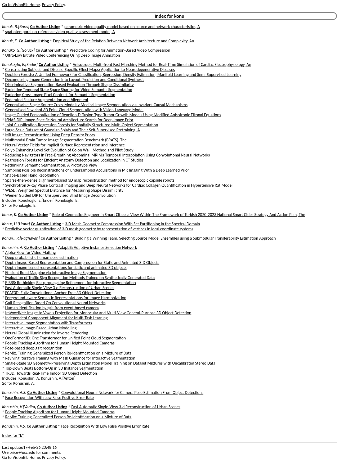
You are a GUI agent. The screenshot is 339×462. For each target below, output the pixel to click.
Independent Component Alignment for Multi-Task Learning (56, 317)
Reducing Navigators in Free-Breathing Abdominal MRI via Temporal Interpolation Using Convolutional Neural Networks (107, 155)
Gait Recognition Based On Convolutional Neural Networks (55, 302)
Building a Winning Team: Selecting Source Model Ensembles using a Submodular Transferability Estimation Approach (175, 238)
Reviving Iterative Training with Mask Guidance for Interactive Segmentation (70, 358)
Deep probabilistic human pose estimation (41, 257)
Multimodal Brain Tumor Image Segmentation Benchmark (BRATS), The (66, 139)
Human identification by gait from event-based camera (52, 307)
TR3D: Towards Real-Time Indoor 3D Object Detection (51, 373)
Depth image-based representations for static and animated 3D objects (66, 267)
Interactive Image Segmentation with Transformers (48, 322)
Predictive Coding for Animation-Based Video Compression (120, 50)
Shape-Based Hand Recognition (32, 175)
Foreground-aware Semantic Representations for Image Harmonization (65, 297)
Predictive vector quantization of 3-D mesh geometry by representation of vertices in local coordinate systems (99, 228)
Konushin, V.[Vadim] (19, 406)
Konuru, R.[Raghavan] (21, 238)
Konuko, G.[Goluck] (18, 50)
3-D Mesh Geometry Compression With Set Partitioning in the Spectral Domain (132, 223)
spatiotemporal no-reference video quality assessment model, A (60, 31)
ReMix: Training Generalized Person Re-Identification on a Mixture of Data (68, 353)
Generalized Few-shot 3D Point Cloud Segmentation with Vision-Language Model (74, 109)
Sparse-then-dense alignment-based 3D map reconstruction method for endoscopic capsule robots (90, 180)
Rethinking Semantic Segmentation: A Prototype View (51, 165)
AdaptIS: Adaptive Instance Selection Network (97, 247)
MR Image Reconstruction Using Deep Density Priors (50, 134)
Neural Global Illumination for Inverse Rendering (46, 332)
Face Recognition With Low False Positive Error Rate (49, 397)
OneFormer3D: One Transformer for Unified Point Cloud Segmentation (65, 337)
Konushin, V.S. (14, 426)
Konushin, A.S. (14, 392)
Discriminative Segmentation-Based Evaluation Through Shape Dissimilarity (69, 84)
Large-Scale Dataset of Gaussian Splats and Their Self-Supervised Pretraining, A (72, 129)
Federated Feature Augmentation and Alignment (46, 99)
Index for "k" (13, 435)
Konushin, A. (12, 247)
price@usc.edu (22, 452)
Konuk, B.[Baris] (15, 26)
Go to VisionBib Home (21, 4)
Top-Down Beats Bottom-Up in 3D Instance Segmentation (54, 368)
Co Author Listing (45, 26)
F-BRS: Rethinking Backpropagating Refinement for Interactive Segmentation (70, 282)
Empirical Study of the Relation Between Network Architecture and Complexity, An (123, 40)
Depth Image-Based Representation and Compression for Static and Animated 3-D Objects (82, 262)
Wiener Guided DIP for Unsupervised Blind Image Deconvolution (60, 195)
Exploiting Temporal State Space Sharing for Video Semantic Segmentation (68, 89)
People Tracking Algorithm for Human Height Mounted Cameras (60, 343)
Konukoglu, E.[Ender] (20, 64)
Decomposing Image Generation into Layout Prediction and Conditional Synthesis (74, 79)
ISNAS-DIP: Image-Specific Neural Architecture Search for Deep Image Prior (69, 119)
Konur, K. (9, 214)
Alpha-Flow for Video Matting (30, 252)
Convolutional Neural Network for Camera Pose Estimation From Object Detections (132, 392)
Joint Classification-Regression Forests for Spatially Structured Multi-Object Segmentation (81, 124)
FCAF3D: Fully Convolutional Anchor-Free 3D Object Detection (58, 292)
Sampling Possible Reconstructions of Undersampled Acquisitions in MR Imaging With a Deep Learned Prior (97, 170)
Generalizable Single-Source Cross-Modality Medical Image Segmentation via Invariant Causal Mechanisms (96, 104)
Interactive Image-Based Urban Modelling (41, 327)
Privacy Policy (53, 4)
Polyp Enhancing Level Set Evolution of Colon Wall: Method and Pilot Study (69, 149)
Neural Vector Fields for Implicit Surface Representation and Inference (65, 144)
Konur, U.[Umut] (16, 223)
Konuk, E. (10, 40)
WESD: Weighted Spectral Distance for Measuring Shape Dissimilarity (64, 190)
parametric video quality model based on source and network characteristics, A (132, 26)
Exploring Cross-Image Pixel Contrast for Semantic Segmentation (60, 94)
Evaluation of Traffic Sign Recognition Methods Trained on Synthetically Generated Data (80, 277)
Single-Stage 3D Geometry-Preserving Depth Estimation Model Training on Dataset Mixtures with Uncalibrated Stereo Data (110, 363)
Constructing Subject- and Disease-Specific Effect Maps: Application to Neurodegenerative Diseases (90, 69)
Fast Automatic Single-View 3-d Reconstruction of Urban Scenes (59, 287)
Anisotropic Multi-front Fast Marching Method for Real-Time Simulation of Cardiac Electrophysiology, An (162, 64)
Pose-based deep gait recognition (33, 348)
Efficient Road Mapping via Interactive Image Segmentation (55, 272)
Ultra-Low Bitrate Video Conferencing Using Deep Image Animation (62, 55)
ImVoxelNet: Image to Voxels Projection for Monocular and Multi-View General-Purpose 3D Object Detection (98, 312)
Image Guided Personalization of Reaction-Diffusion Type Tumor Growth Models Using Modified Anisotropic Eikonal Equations (113, 114)
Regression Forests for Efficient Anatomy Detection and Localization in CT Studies (74, 160)
